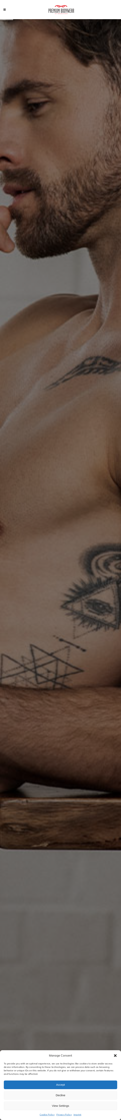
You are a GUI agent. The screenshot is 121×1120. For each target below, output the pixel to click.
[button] (115, 1056)
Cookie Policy (47, 1114)
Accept (60, 1084)
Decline (60, 1095)
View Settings (60, 1105)
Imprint (77, 1114)
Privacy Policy (64, 1114)
